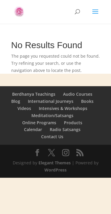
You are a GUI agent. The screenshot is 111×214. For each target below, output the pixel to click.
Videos (24, 108)
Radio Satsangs (65, 129)
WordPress (55, 170)
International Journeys (50, 101)
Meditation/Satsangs (52, 115)
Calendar (33, 129)
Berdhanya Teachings (33, 94)
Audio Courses (77, 94)
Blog (15, 101)
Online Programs (39, 122)
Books (87, 101)
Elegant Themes (54, 163)
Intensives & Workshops (63, 108)
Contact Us (52, 136)
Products (73, 122)
